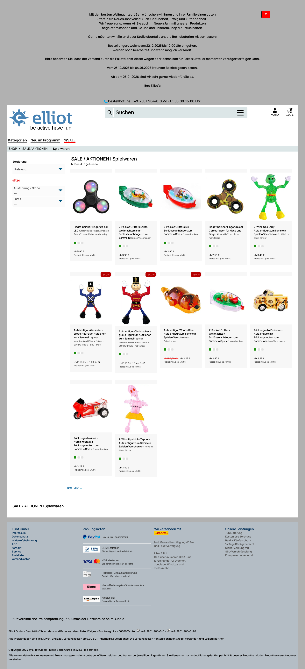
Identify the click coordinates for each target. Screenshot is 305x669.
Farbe (37, 201)
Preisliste (18, 555)
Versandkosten (21, 559)
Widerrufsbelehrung (24, 540)
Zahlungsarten (94, 529)
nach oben (73, 487)
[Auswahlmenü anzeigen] (239, 115)
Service (16, 551)
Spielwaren (61, 148)
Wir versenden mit (167, 529)
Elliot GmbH (20, 529)
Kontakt (17, 548)
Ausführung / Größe (37, 190)
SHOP (13, 148)
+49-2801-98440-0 (147, 101)
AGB (14, 544)
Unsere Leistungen (239, 529)
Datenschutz (20, 536)
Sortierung (19, 161)
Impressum (19, 533)
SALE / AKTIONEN (34, 148)
